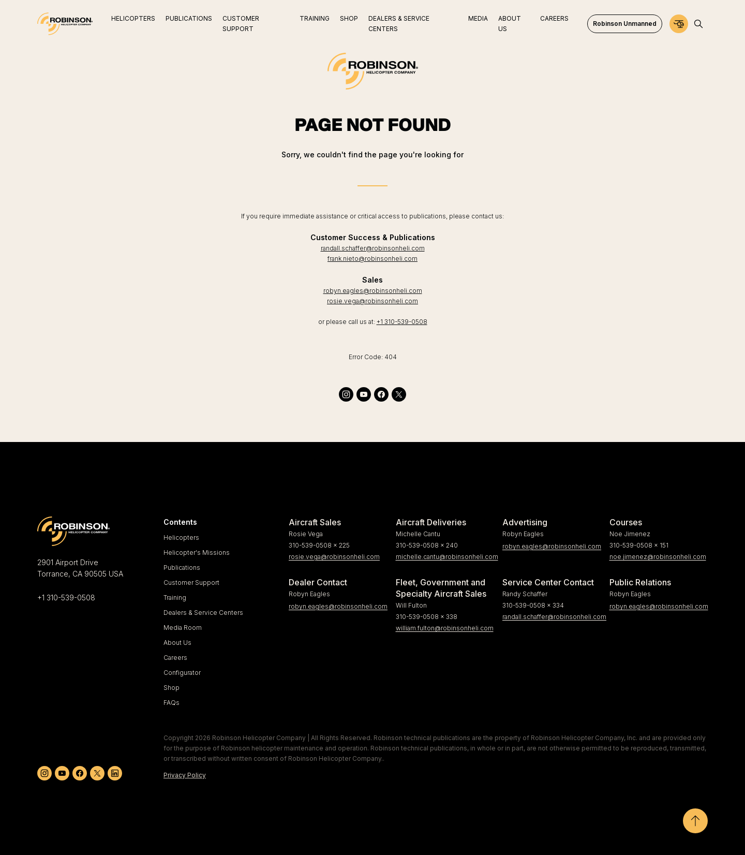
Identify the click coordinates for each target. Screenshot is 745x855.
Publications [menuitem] (189, 18)
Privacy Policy (184, 775)
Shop (171, 687)
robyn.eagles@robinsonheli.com (372, 290)
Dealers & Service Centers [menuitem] (398, 23)
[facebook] (381, 394)
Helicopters (181, 537)
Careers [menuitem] (554, 18)
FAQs (171, 702)
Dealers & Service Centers (203, 612)
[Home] (65, 24)
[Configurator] (678, 23)
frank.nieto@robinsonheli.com (372, 258)
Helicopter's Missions (196, 552)
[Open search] (698, 23)
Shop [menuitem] (349, 18)
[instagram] (346, 394)
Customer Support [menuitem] (240, 23)
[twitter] (399, 394)
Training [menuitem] (315, 18)
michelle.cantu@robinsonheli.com (445, 557)
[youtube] (363, 394)
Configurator (182, 672)
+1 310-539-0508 (402, 322)
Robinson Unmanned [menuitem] (625, 23)
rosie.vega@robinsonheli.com (372, 301)
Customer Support (191, 582)
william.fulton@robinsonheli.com (445, 628)
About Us (177, 642)
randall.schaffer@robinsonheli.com (373, 248)
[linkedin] (115, 773)
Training (174, 597)
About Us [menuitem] (509, 23)
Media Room (182, 627)
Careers (175, 657)
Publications (181, 567)
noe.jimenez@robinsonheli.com (657, 557)
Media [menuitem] (478, 18)
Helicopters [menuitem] (133, 18)
